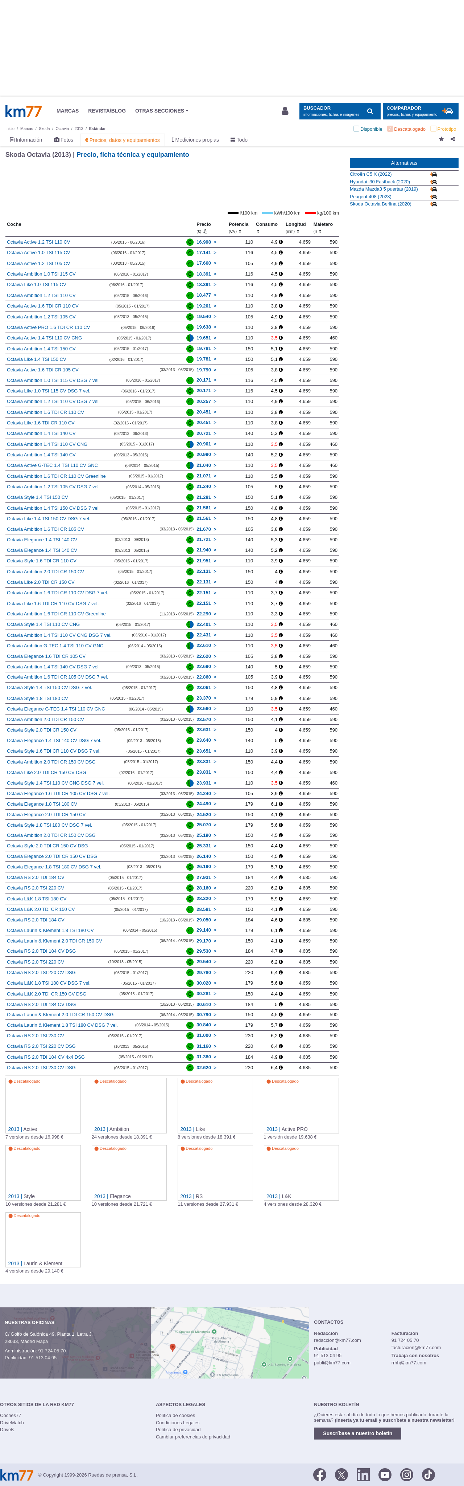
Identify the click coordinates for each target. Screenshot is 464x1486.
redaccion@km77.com (337, 1340)
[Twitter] (341, 1474)
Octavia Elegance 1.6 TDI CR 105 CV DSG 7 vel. (58, 793)
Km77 (23, 111)
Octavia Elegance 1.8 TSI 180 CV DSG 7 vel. (54, 867)
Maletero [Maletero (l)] (323, 227)
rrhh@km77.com (409, 1362)
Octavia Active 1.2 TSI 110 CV (38, 242)
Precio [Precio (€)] (203, 227)
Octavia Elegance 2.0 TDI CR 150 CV (46, 814)
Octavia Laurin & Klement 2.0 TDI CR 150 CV (54, 941)
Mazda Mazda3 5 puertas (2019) (384, 189)
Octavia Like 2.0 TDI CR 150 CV (41, 582)
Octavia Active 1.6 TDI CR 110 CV (43, 306)
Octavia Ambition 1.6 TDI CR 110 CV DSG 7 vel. (57, 592)
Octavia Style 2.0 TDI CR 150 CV (41, 730)
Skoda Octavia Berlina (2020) (380, 204)
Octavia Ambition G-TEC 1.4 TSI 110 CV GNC (55, 645)
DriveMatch (12, 1422)
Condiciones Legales (178, 1422)
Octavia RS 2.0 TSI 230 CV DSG (41, 1067)
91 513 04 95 (43, 1357)
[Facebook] (319, 1474)
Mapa (42, 1341)
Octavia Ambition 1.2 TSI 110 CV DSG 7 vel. (53, 401)
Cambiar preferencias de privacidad (193, 1437)
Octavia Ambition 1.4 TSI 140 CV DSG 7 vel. (53, 666)
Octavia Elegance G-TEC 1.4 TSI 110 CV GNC (56, 709)
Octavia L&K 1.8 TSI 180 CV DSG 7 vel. (49, 983)
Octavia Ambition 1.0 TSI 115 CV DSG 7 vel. (53, 380)
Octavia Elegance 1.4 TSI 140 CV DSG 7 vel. (54, 740)
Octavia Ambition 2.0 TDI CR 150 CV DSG (51, 762)
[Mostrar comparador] (421, 111)
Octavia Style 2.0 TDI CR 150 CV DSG (47, 845)
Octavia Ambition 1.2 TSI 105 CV (41, 316)
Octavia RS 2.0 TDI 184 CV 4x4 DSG (46, 1057)
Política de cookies (175, 1415)
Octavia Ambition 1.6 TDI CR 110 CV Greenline (56, 476)
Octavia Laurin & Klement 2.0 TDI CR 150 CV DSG (60, 1014)
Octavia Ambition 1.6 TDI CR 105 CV (45, 529)
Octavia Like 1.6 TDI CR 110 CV (41, 423)
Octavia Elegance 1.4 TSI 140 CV (42, 539)
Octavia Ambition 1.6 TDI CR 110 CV (45, 412)
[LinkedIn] (363, 1474)
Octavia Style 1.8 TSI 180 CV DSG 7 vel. (49, 825)
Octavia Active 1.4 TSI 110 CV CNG (44, 338)
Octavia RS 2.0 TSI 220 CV (35, 888)
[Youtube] (385, 1474)
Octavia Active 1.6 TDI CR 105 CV (43, 369)
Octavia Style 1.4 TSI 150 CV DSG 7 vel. (49, 687)
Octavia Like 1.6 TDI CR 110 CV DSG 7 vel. (53, 603)
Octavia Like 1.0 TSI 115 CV (36, 284)
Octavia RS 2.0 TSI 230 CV (35, 1035)
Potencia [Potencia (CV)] (238, 227)
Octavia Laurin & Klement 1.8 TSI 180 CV (50, 930)
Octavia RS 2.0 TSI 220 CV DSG (41, 972)
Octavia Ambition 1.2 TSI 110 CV (41, 295)
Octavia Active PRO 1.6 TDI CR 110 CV (48, 327)
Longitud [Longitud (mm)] (296, 227)
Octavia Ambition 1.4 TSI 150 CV (41, 348)
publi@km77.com (332, 1362)
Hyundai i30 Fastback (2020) (380, 181)
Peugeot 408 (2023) (371, 196)
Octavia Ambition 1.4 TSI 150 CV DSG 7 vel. (53, 508)
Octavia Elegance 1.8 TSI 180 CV (42, 804)
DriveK (7, 1429)
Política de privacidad (178, 1429)
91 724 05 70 (52, 1350)
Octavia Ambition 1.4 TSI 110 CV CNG (47, 444)
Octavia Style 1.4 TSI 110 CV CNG (43, 624)
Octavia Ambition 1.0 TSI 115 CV (41, 274)
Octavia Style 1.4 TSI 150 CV (37, 497)
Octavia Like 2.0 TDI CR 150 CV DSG (46, 772)
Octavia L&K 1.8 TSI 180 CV (37, 898)
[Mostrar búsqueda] (339, 111)
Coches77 (10, 1415)
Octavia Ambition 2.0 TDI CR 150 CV (45, 571)
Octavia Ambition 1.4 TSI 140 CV (41, 433)
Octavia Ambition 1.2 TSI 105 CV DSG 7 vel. (53, 486)
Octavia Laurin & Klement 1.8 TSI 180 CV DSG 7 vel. (62, 1025)
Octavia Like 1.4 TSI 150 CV (36, 359)
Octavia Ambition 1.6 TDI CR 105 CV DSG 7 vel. (57, 677)
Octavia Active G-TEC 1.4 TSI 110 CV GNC (52, 465)
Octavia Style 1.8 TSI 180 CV (37, 698)
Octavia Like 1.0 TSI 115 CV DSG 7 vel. (48, 391)
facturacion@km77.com (416, 1347)
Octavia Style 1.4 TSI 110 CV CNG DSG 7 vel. (55, 783)
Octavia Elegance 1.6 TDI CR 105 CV (46, 656)
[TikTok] (428, 1474)
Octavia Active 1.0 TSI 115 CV (38, 252)
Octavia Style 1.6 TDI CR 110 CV (41, 560)
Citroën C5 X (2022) (371, 174)
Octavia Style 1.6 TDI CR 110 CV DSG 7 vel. (53, 751)
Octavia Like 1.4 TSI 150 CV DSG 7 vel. (48, 518)
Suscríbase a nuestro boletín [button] (357, 1433)
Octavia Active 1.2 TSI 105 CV (38, 263)
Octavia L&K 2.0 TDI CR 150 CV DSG (46, 994)
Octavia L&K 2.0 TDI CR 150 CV (41, 909)
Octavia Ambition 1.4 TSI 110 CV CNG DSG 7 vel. (59, 635)
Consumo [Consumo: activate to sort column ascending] (267, 227)
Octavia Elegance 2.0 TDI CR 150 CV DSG (52, 856)
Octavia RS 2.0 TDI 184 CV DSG (41, 951)
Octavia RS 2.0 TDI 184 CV (36, 877)
